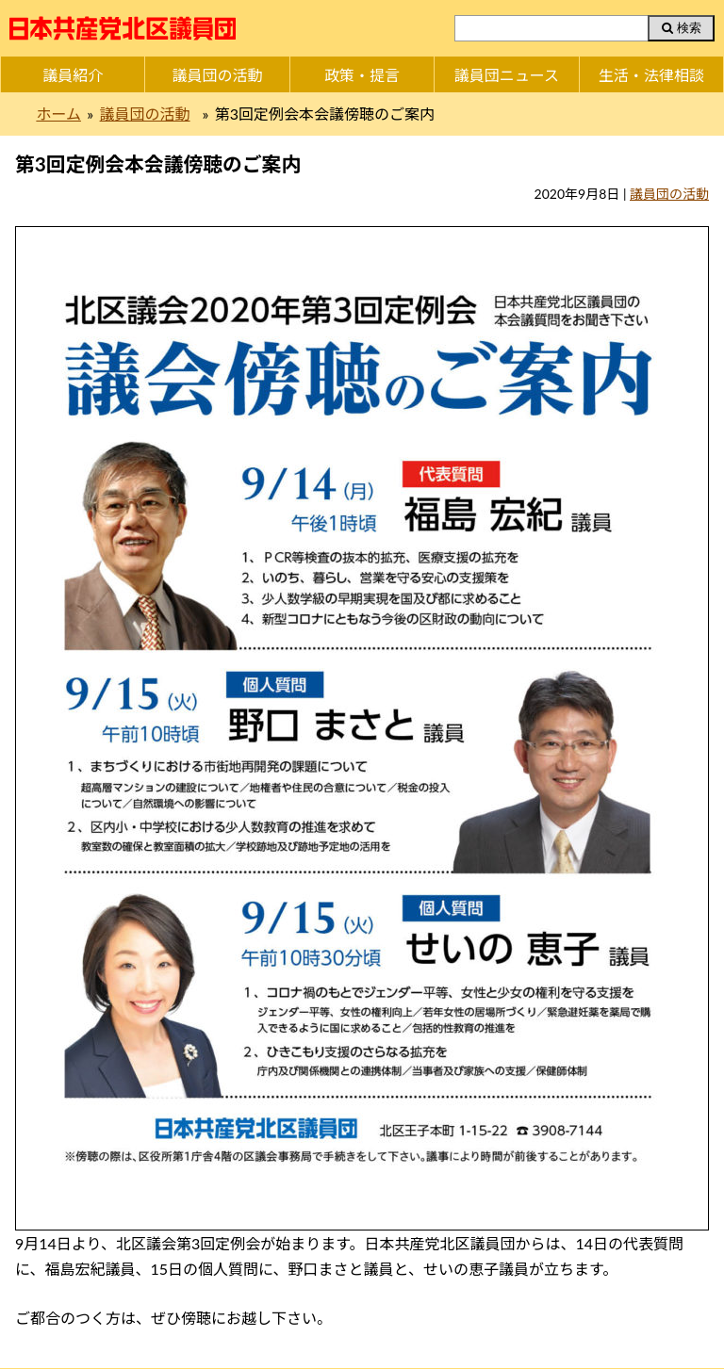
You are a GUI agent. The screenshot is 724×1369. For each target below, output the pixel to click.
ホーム (58, 113)
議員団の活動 (218, 75)
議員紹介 (72, 75)
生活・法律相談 (651, 75)
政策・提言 (362, 75)
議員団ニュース (506, 75)
